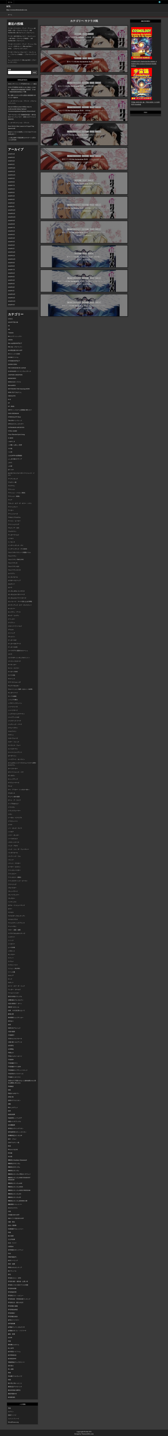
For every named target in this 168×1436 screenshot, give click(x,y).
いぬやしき (11, 441)
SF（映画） (11, 406)
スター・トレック (13, 742)
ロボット (11, 982)
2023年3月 (11, 284)
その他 (10, 448)
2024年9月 (11, 220)
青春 (9, 1373)
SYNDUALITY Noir (14, 417)
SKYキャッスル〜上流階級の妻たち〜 (20, 410)
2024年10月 (11, 217)
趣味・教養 (11, 1334)
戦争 (9, 1111)
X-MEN (10, 438)
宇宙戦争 (11, 1059)
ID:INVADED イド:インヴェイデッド (19, 371)
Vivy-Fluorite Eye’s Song (16, 434)
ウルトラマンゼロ (13, 566)
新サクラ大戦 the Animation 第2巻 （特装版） (84, 37)
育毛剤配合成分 (13, 1316)
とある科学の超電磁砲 (15, 455)
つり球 (10, 452)
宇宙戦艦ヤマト (13, 1063)
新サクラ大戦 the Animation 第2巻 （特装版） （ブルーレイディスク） (54, 63)
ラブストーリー (13, 965)
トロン (10, 814)
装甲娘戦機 (11, 1323)
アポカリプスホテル (14, 517)
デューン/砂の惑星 (14, 797)
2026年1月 (11, 164)
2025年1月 (11, 206)
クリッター (11, 619)
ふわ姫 (10, 466)
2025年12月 (11, 168)
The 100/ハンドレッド (15, 420)
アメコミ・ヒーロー (14, 521)
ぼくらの (11, 469)
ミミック (11, 940)
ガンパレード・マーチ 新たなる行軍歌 (20, 601)
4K (9, 329)
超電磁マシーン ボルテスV (16, 1327)
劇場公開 (11, 1014)
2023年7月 (11, 270)
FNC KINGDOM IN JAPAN (17, 368)
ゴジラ (10, 654)
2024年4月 (11, 238)
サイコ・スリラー (13, 668)
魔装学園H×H (12, 1394)
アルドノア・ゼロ (13, 528)
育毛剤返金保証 (13, 1309)
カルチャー (11, 584)
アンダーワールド (13, 535)
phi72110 (49, 41)
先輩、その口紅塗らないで (16, 1010)
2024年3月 (11, 242)
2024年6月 (11, 231)
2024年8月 (11, 224)
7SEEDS (11, 333)
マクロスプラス (13, 919)
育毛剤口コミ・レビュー (15, 1295)
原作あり (11, 1021)
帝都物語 (11, 1086)
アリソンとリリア (13, 524)
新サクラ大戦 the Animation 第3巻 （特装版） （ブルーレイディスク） (84, 87)
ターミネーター (13, 768)
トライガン (11, 807)
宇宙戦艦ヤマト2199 (14, 1067)
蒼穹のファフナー (13, 1320)
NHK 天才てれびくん (15, 392)
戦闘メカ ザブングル (14, 1121)
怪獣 (9, 1090)
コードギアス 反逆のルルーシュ (18, 650)
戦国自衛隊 (11, 1114)
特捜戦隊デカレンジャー (15, 1229)
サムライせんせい (13, 686)
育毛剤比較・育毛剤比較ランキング (19, 1299)
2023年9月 (11, 263)
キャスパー (11, 608)
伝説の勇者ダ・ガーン (15, 1003)
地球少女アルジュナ (14, 1028)
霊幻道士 (11, 1366)
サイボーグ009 (13, 672)
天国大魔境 (11, 1031)
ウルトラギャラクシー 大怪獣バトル (19, 552)
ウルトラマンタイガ (14, 570)
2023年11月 (11, 256)
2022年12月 (11, 294)
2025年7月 (11, 185)
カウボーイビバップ (14, 580)
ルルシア (11, 975)
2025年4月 (11, 196)
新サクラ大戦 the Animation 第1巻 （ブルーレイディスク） (84, 63)
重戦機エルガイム (13, 1345)
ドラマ (10, 825)
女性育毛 (11, 1045)
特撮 (9, 1232)
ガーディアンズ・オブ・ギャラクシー (20, 605)
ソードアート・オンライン (16, 759)
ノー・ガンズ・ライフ (15, 828)
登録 (9, 1408)
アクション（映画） (14, 496)
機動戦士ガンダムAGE (15, 1183)
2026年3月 (11, 157)
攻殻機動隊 (11, 1125)
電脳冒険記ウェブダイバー (16, 1362)
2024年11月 (11, 213)
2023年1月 (11, 291)
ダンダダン (11, 775)
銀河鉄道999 (12, 1359)
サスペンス (11, 679)
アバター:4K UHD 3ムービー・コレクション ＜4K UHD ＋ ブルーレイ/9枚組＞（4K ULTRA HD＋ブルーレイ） (22, 38)
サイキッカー (12, 664)
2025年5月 (11, 192)
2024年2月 (11, 245)
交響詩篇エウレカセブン (15, 1000)
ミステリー (11, 937)
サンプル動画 (12, 696)
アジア (10, 500)
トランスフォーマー (14, 811)
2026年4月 (11, 154)
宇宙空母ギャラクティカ (15, 1074)
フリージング (12, 884)
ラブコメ (11, 961)
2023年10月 (11, 259)
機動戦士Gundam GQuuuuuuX (17, 1160)
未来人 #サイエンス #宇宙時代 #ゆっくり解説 (22, 84)
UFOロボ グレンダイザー (16, 424)
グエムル (11, 629)
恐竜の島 (11, 1097)
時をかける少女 (13, 1149)
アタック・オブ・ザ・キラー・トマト (20, 503)
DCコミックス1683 (14, 354)
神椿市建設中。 (13, 1257)
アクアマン (11, 486)
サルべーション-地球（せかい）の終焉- (20, 689)
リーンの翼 (11, 972)
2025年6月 (11, 189)
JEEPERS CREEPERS (15, 375)
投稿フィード (12, 1415)
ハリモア (11, 832)
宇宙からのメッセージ (15, 1056)
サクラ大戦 (11, 675)
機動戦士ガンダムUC (14, 1194)
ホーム (10, 2)
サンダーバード (13, 693)
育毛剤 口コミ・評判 (14, 1278)
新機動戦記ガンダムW (15, 1135)
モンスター (11, 954)
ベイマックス (12, 902)
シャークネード (13, 710)
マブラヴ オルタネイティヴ (16, 933)
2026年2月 (11, 161)
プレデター (11, 898)
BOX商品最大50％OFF (15, 350)
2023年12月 (11, 252)
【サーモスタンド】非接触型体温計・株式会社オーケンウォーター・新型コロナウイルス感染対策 (22, 117)
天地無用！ (11, 1035)
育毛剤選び (11, 1313)
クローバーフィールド (15, 626)
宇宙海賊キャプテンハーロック (18, 1070)
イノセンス (11, 542)
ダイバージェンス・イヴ (15, 772)
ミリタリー (11, 944)
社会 (9, 1253)
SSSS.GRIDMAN (13, 413)
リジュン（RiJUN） (14, 968)
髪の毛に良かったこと (15, 1383)
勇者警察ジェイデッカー (15, 1017)
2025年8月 (11, 182)
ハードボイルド (13, 839)
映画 (9, 1146)
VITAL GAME (12, 431)
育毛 (9, 1274)
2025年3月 (11, 199)
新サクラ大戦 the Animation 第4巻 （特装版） (54, 110)
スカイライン (12, 731)
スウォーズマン (13, 728)
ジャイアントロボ (13, 717)
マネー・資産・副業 (14, 930)
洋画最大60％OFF (13, 1215)
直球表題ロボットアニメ (15, 1250)
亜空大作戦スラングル (15, 996)
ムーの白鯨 (11, 947)
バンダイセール (13, 853)
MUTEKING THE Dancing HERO (19, 389)
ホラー (10, 909)
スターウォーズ (13, 738)
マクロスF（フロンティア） (17, 916)
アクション (11, 489)
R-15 (9, 399)
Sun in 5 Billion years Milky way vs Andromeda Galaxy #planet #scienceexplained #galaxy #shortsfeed (21, 109)
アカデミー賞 (12, 482)
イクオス (11, 538)
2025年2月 (11, 203)
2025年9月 (11, 178)
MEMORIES (12, 378)
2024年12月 (11, 210)
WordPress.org (13, 1422)
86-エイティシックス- (15, 336)
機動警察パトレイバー (15, 1204)
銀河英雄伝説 (12, 1355)
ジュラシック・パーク (15, 724)
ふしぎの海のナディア (15, 459)
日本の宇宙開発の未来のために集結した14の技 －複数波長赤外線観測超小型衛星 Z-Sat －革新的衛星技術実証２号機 (22, 89)
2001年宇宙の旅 (13, 322)
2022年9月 (11, 305)
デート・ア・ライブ (14, 800)
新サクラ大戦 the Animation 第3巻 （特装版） (54, 86)
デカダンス (11, 793)
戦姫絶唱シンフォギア (15, 1118)
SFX (8, 6)
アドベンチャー (13, 507)
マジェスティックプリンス (16, 923)
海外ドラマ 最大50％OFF (16, 1218)
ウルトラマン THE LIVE (16, 559)
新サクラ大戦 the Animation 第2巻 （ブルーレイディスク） (114, 63)
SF (9, 403)
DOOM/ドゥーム (13, 357)
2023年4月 (11, 280)
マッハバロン (12, 926)
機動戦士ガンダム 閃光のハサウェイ (19, 1174)
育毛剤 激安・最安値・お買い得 (18, 1281)
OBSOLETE (12, 396)
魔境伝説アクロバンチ (15, 1387)
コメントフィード (13, 1419)
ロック (10, 979)
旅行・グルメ (12, 1139)
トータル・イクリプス (15, 818)
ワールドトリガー (13, 993)
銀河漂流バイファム (14, 1351)
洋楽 (9, 1211)
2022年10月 (11, 301)
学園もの (11, 1053)
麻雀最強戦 (11, 1397)
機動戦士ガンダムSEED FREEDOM (19, 1190)
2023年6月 (11, 273)
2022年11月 (11, 298)
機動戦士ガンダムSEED (15, 1187)
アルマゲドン (12, 531)
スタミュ (11, 735)
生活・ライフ (12, 1243)
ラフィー (11, 958)
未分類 (10, 1156)
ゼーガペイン (12, 756)
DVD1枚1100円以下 (14, 361)
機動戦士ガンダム (13, 1170)
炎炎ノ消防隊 (12, 1225)
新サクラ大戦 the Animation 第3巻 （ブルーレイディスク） (114, 87)
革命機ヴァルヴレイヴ (15, 1376)
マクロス (11, 912)
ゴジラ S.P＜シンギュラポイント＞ (19, 658)
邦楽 (9, 1341)
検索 (9, 70)
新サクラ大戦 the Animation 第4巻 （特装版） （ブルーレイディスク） (84, 111)
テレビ (10, 786)
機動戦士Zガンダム (14, 1167)
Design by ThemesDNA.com (84, 1434)
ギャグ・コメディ (13, 615)
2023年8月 (11, 266)
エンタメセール (13, 577)
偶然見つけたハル (13, 1007)
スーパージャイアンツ (15, 752)
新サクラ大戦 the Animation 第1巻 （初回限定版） (54, 37)
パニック (11, 860)
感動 (9, 1104)
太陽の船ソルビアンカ (15, 1042)
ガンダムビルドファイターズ (17, 598)
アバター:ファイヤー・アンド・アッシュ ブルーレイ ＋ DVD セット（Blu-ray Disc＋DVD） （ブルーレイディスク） (22, 46)
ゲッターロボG (12, 647)
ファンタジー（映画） (15, 877)
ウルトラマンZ (12, 563)
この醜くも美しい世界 (15, 445)
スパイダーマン (13, 749)
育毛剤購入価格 (13, 1306)
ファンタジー (12, 874)
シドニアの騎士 (13, 700)
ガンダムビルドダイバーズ (16, 594)
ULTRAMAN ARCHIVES (16, 427)
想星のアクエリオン (14, 1100)
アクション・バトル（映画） (17, 493)
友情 (9, 1025)
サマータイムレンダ (14, 682)
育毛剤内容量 (12, 1288)
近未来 (10, 1337)
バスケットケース (13, 842)
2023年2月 (11, 287)
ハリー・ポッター (13, 835)
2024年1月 (11, 248)
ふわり (10, 462)
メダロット (11, 951)
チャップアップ (13, 779)
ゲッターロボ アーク (14, 644)
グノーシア (11, 633)
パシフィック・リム (14, 856)
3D (9, 326)
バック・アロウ (13, 846)
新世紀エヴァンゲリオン (15, 1128)
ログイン (11, 1411)
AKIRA (10, 340)
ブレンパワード (13, 891)
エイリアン (11, 573)
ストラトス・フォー (14, 745)
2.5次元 (10, 319)
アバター (11, 510)
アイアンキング (13, 479)
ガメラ (10, 587)
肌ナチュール (12, 1271)
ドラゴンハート (13, 821)
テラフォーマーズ (13, 783)
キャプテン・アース (14, 612)
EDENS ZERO (12, 364)
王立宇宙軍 (11, 1239)
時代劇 (10, 1153)
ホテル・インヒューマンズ (16, 905)
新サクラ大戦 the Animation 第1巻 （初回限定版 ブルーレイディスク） (114, 38)
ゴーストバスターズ (14, 661)
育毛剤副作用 (12, 1292)
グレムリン (11, 636)
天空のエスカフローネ (15, 1039)
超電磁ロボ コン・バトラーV (17, 1331)
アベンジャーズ (13, 514)
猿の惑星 (11, 1236)
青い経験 (11, 1369)
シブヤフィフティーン (15, 703)
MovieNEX (12, 385)
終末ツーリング (13, 1260)
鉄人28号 (11, 1348)
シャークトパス (13, 707)
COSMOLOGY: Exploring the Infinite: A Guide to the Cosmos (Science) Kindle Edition (144, 63)
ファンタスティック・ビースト (18, 881)
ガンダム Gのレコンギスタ (16, 591)
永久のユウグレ (13, 1208)
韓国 (9, 1380)
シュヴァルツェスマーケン (16, 714)
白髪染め (11, 1246)
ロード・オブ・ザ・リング (16, 986)
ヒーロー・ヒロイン (14, 867)
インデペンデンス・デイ (15, 545)
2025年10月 (11, 175)
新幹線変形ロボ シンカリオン (17, 1132)
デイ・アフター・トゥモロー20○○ (18, 789)
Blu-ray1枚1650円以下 (15, 343)
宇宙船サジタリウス (14, 1077)
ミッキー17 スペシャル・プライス (18, 123)
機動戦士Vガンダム (14, 1163)
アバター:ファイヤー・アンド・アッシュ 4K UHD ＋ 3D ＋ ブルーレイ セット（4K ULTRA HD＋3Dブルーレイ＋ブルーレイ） (22, 30)
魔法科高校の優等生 (14, 1390)
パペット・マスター (14, 863)
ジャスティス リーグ (14, 721)
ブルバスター (12, 888)
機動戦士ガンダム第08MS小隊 (17, 1201)
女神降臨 (11, 1049)
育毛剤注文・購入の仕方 (15, 1302)
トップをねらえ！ (13, 804)
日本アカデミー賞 (13, 1142)
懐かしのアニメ (13, 1107)
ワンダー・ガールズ (14, 989)
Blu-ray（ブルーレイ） (15, 347)
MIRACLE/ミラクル (14, 382)
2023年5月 (11, 277)
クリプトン (11, 622)
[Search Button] (159, 2)
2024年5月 (11, 234)
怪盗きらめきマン (13, 1093)
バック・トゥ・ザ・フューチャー (18, 849)
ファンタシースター (14, 870)
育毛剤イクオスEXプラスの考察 (18, 1285)
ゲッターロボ (12, 640)
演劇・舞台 (11, 1222)
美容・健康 (11, 1264)
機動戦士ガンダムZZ (14, 1197)
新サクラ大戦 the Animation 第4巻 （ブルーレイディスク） (114, 111)
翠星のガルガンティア (15, 1267)
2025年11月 (11, 171)
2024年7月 (11, 227)
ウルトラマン (12, 556)
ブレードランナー (13, 895)
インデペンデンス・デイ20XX (17, 549)
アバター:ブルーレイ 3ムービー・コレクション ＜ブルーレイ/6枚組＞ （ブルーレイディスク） (22, 54)
